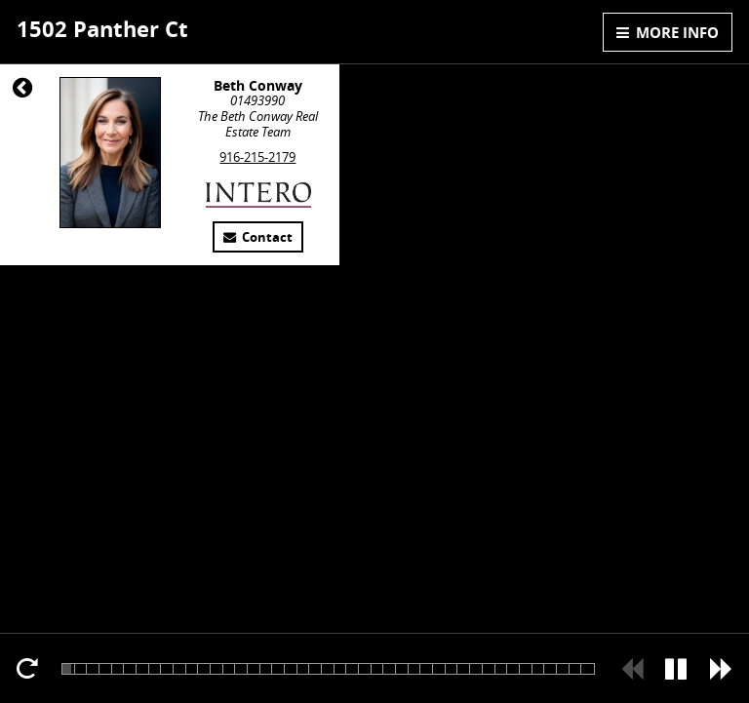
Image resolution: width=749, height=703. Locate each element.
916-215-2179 (257, 157)
